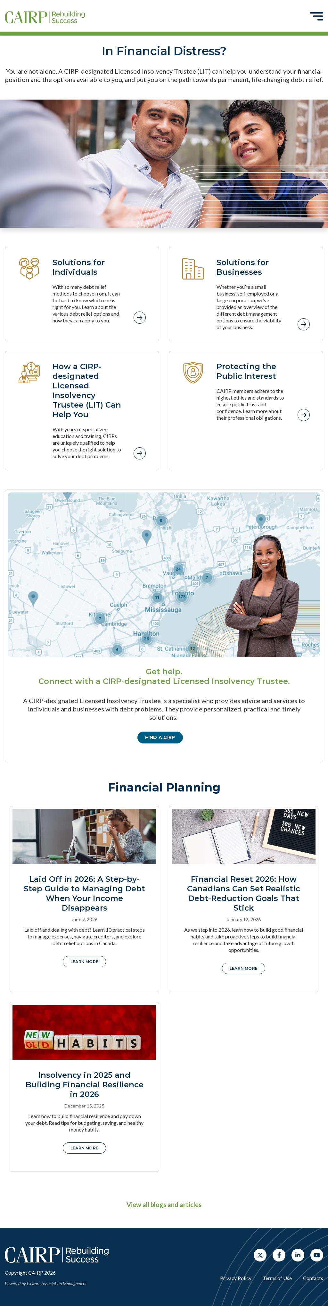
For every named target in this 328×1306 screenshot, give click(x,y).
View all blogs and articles (164, 1204)
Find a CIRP (160, 737)
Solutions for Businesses (243, 267)
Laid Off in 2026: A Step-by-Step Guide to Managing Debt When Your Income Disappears (84, 893)
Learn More (84, 961)
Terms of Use (277, 1278)
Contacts (313, 1278)
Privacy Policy (235, 1278)
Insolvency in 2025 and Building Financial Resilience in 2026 (85, 1084)
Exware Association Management (57, 1283)
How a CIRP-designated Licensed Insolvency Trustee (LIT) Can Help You (87, 390)
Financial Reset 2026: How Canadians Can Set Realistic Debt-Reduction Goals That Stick (243, 893)
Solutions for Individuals (79, 267)
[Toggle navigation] (316, 16)
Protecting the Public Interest (246, 371)
